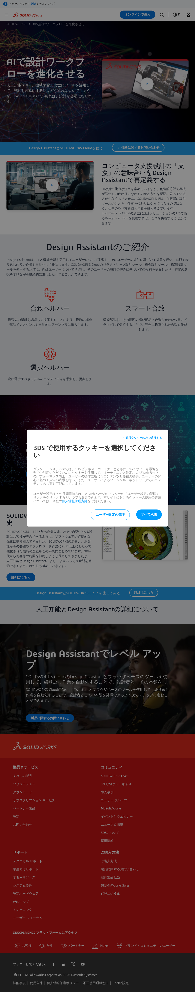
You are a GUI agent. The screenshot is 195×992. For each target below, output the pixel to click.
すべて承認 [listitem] (149, 514)
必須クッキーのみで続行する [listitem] (143, 437)
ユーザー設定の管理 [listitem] (110, 514)
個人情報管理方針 (74, 501)
